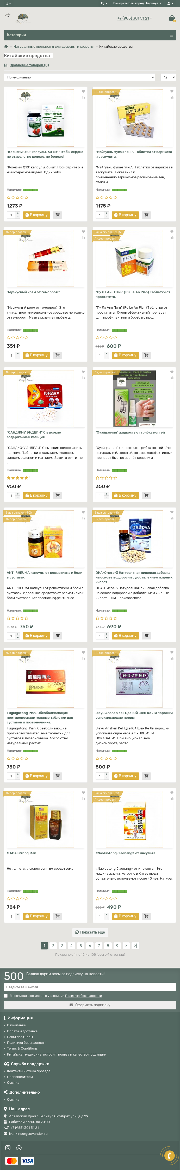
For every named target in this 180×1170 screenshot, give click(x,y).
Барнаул (152, 3)
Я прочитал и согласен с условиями (53, 996)
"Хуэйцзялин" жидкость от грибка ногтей (130, 432)
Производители (20, 1077)
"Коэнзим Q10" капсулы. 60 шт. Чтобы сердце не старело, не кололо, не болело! (45, 154)
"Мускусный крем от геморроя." (33, 292)
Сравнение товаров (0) (26, 65)
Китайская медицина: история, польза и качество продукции (56, 1054)
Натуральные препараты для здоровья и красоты (54, 46)
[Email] (90, 987)
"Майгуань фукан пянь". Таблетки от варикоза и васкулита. (134, 154)
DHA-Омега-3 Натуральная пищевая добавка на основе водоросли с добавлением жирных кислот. (134, 577)
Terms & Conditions (22, 1048)
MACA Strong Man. (22, 853)
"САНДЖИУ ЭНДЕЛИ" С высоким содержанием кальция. (34, 434)
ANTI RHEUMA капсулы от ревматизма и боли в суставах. (44, 575)
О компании (16, 1025)
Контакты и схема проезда (28, 1071)
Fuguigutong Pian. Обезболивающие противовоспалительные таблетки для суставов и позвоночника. (40, 717)
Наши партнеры (20, 1037)
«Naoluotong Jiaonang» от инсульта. (126, 853)
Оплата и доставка (22, 1031)
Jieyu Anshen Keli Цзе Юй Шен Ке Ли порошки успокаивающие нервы (134, 715)
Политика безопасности (27, 1043)
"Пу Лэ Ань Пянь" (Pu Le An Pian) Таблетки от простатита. (133, 294)
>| (135, 946)
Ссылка (13, 1082)
